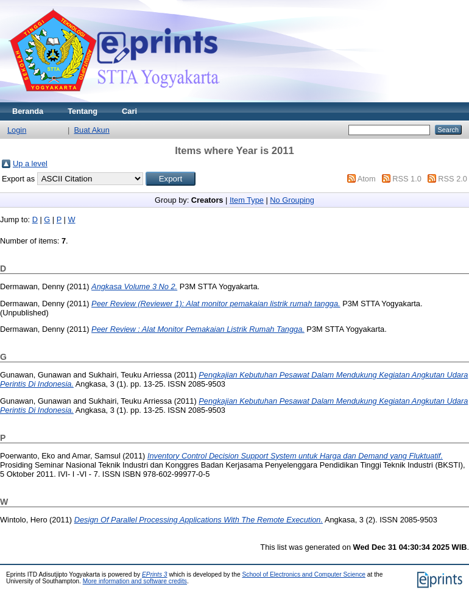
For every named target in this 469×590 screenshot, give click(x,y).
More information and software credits (135, 581)
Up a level (30, 163)
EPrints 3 (155, 574)
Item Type (247, 200)
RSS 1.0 (406, 178)
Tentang (82, 111)
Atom (367, 178)
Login (16, 130)
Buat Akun (92, 130)
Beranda (27, 111)
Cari (129, 111)
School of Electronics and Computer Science (303, 574)
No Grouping (292, 200)
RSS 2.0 (452, 178)
